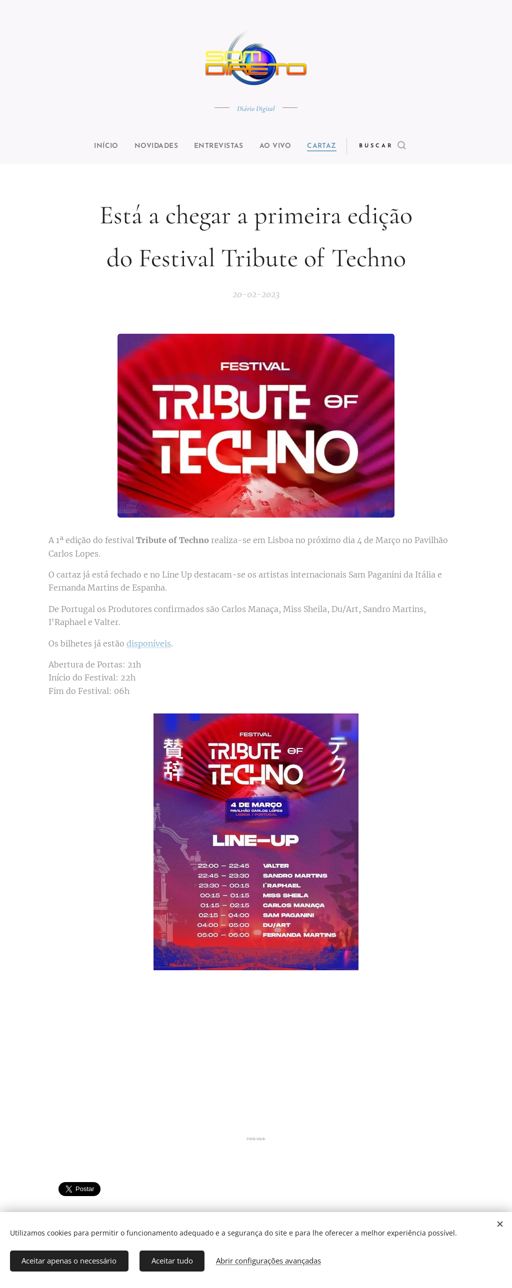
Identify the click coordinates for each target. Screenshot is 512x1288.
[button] (399, 146)
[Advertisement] (256, 1056)
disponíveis (148, 643)
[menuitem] (97, 146)
